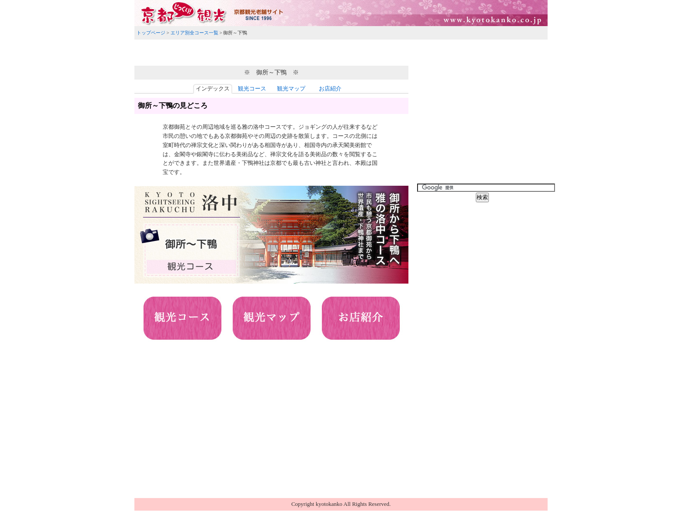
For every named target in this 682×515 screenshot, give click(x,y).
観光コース (252, 88)
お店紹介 (330, 88)
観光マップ (291, 88)
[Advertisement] (341, 51)
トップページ (151, 32)
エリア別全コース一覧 (194, 32)
